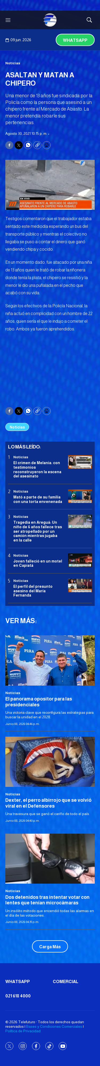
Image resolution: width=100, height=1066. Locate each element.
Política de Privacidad (23, 1031)
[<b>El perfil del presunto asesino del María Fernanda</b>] (80, 585)
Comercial (65, 981)
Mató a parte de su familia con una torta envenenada (37, 499)
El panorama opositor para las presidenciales (38, 701)
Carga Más (50, 947)
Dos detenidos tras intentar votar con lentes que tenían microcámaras (47, 900)
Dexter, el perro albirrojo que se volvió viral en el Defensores (48, 803)
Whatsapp (75, 40)
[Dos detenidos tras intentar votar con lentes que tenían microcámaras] (50, 859)
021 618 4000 (18, 996)
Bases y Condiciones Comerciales (54, 1026)
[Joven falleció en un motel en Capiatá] (80, 560)
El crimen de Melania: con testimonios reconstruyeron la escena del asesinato (37, 469)
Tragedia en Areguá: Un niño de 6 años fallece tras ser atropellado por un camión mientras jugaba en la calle (37, 531)
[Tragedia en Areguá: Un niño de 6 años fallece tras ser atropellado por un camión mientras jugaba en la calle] (80, 521)
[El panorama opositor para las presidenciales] (50, 660)
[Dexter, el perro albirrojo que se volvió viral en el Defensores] (50, 762)
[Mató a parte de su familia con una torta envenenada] (80, 496)
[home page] (50, 20)
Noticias (12, 63)
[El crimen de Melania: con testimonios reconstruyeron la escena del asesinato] (80, 462)
